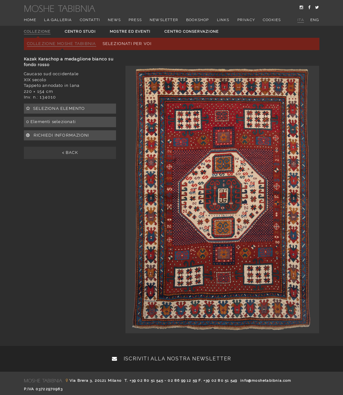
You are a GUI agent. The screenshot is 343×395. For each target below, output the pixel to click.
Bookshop (197, 20)
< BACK (70, 152)
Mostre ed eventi (130, 31)
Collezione (37, 31)
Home (30, 20)
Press (135, 20)
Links (223, 20)
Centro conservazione (191, 31)
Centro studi (80, 31)
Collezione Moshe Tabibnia (61, 43)
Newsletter (164, 20)
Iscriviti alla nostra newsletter (171, 359)
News (114, 20)
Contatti (90, 20)
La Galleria (58, 20)
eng (314, 20)
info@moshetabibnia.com (265, 380)
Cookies (272, 20)
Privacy (246, 20)
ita (300, 20)
